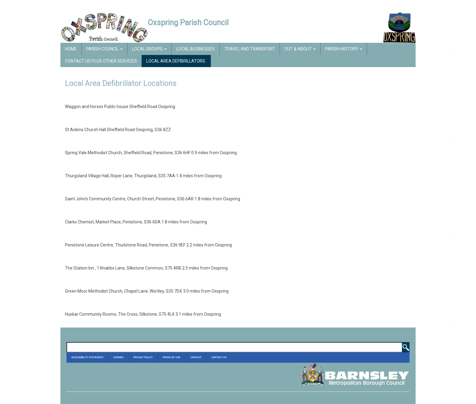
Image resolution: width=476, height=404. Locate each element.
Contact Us (218, 357)
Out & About (300, 48)
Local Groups (149, 48)
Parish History (343, 48)
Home (71, 48)
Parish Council (104, 48)
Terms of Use (171, 357)
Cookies (118, 357)
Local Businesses (195, 48)
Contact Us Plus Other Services (101, 61)
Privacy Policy (143, 357)
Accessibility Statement (87, 357)
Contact (196, 357)
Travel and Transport (249, 48)
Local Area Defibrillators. (176, 61)
